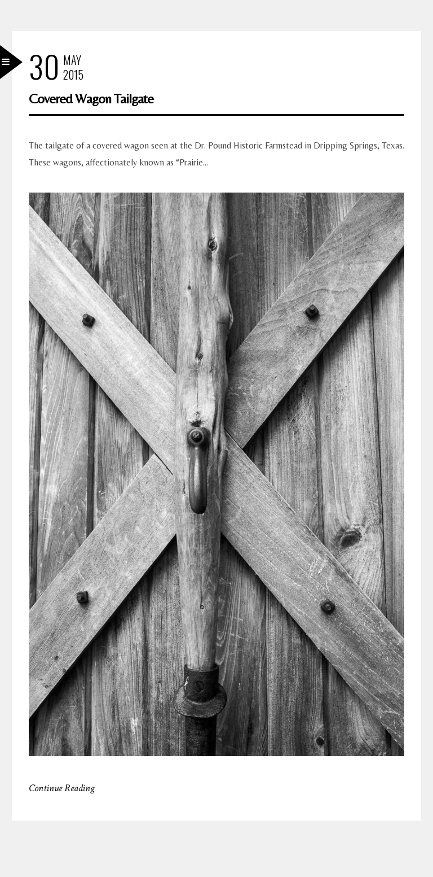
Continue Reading (62, 788)
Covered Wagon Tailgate (91, 98)
